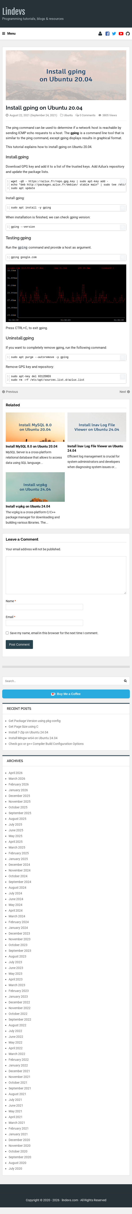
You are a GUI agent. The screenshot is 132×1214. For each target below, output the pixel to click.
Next (125, 391)
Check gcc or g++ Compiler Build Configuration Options (46, 750)
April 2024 (16, 917)
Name (11, 607)
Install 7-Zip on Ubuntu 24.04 (28, 739)
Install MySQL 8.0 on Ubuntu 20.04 (31, 446)
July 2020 (15, 1175)
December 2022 (19, 1009)
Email (10, 623)
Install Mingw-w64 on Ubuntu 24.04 (33, 744)
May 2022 (15, 1049)
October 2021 (18, 1089)
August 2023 (17, 963)
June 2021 (16, 1112)
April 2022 (16, 1055)
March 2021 (17, 1129)
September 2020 (20, 1163)
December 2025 (19, 802)
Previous (10, 391)
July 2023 (15, 968)
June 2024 (16, 905)
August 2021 (17, 1100)
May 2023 (15, 980)
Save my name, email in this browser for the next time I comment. (54, 639)
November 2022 (20, 1014)
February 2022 (19, 1066)
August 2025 (17, 825)
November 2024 (20, 877)
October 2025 (18, 814)
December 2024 (19, 871)
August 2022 (17, 1032)
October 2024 (18, 882)
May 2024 (15, 911)
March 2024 (17, 923)
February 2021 (19, 1135)
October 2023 (18, 951)
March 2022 (17, 1060)
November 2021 (20, 1083)
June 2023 (16, 974)
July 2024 (15, 900)
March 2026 (17, 785)
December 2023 (19, 940)
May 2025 (15, 842)
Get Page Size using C (23, 733)
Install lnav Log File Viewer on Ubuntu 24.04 (95, 448)
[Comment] (66, 578)
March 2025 (17, 854)
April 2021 (16, 1123)
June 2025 (16, 837)
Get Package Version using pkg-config (35, 727)
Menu (8, 34)
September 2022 (20, 1026)
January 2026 (18, 796)
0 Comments (88, 115)
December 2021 (19, 1077)
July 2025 (15, 831)
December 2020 (19, 1146)
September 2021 (20, 1095)
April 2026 (16, 779)
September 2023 (20, 957)
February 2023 (19, 997)
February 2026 (19, 791)
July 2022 (15, 1037)
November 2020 (20, 1152)
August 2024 (17, 894)
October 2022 (18, 1020)
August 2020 (17, 1169)
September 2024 (20, 888)
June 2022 (16, 1043)
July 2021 (15, 1106)
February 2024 (19, 928)
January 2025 (18, 865)
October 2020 (18, 1158)
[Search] (125, 687)
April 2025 (16, 848)
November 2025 (20, 808)
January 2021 (18, 1141)
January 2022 (18, 1072)
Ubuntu (68, 115)
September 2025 (20, 819)
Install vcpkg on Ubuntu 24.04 (28, 506)
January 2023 (18, 1003)
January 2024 (18, 934)
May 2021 (15, 1118)
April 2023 (16, 986)
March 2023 (17, 991)
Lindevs (13, 12)
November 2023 (20, 946)
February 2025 (19, 860)
